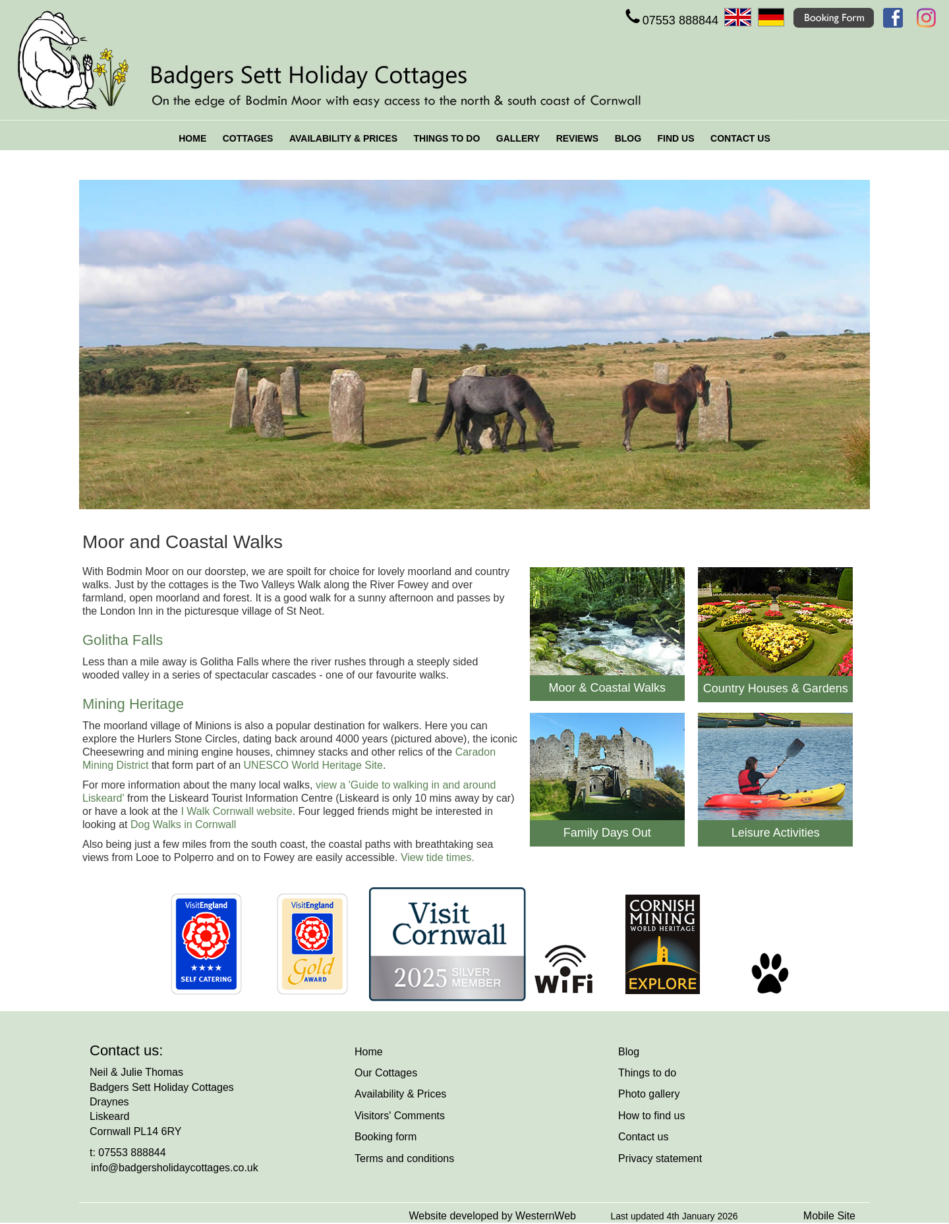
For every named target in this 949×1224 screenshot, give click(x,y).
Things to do (647, 1072)
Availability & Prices (400, 1093)
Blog (628, 1051)
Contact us (643, 1136)
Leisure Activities (776, 832)
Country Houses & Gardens (775, 688)
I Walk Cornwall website (236, 811)
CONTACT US (740, 138)
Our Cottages (386, 1072)
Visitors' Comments (400, 1115)
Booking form (386, 1136)
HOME (192, 138)
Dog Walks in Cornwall (183, 824)
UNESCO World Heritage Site (313, 765)
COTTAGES (248, 138)
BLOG (628, 138)
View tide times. (437, 857)
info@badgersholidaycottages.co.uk (174, 1167)
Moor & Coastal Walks (607, 687)
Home (369, 1051)
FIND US (676, 138)
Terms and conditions (404, 1158)
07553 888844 (670, 20)
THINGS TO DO (446, 138)
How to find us (651, 1115)
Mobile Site (829, 1215)
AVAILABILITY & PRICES (343, 138)
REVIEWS (577, 138)
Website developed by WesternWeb (492, 1215)
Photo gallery (648, 1093)
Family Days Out (607, 832)
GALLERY (518, 138)
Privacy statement (660, 1158)
